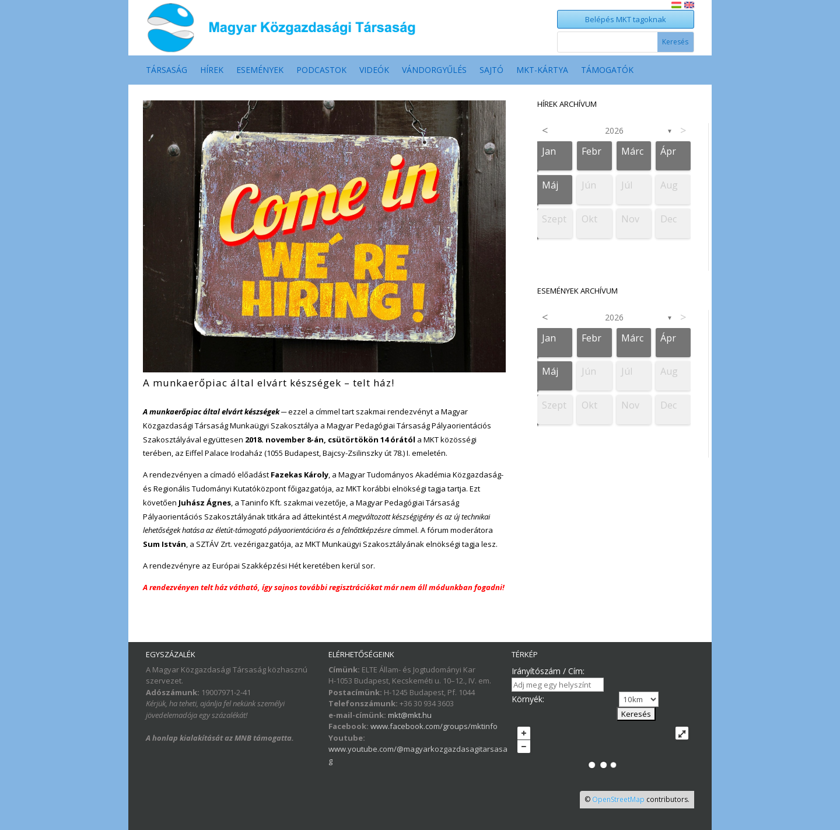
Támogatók (607, 70)
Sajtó (491, 70)
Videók (374, 70)
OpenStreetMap (618, 799)
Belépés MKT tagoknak (625, 19)
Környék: (528, 699)
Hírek (211, 70)
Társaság (166, 70)
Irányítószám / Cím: (548, 670)
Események (260, 70)
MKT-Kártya (542, 70)
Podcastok (321, 70)
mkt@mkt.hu (410, 715)
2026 (614, 130)
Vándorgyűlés (434, 70)
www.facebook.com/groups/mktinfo (434, 726)
